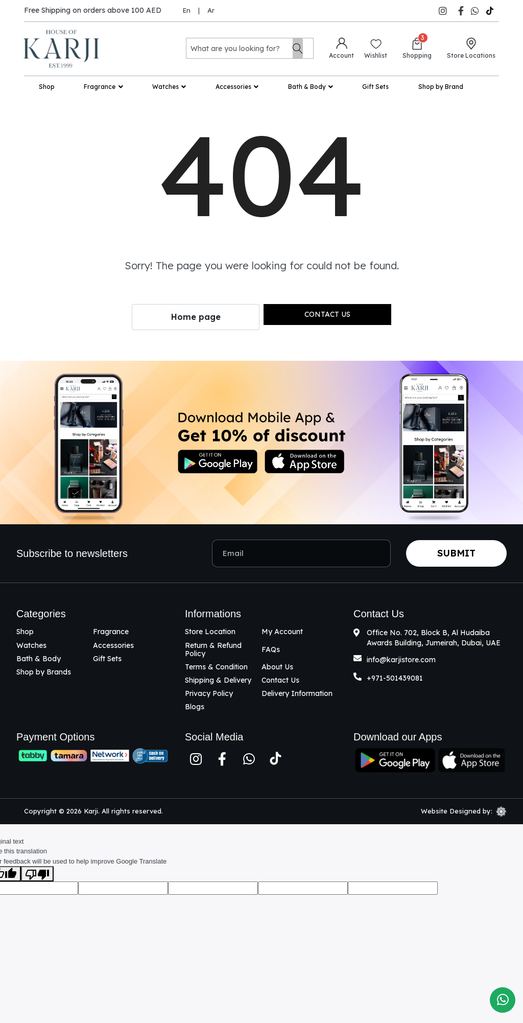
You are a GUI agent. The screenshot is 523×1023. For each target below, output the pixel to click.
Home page (196, 317)
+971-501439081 (395, 678)
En (186, 10)
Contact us (327, 314)
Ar (211, 10)
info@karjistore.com (401, 659)
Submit (456, 553)
